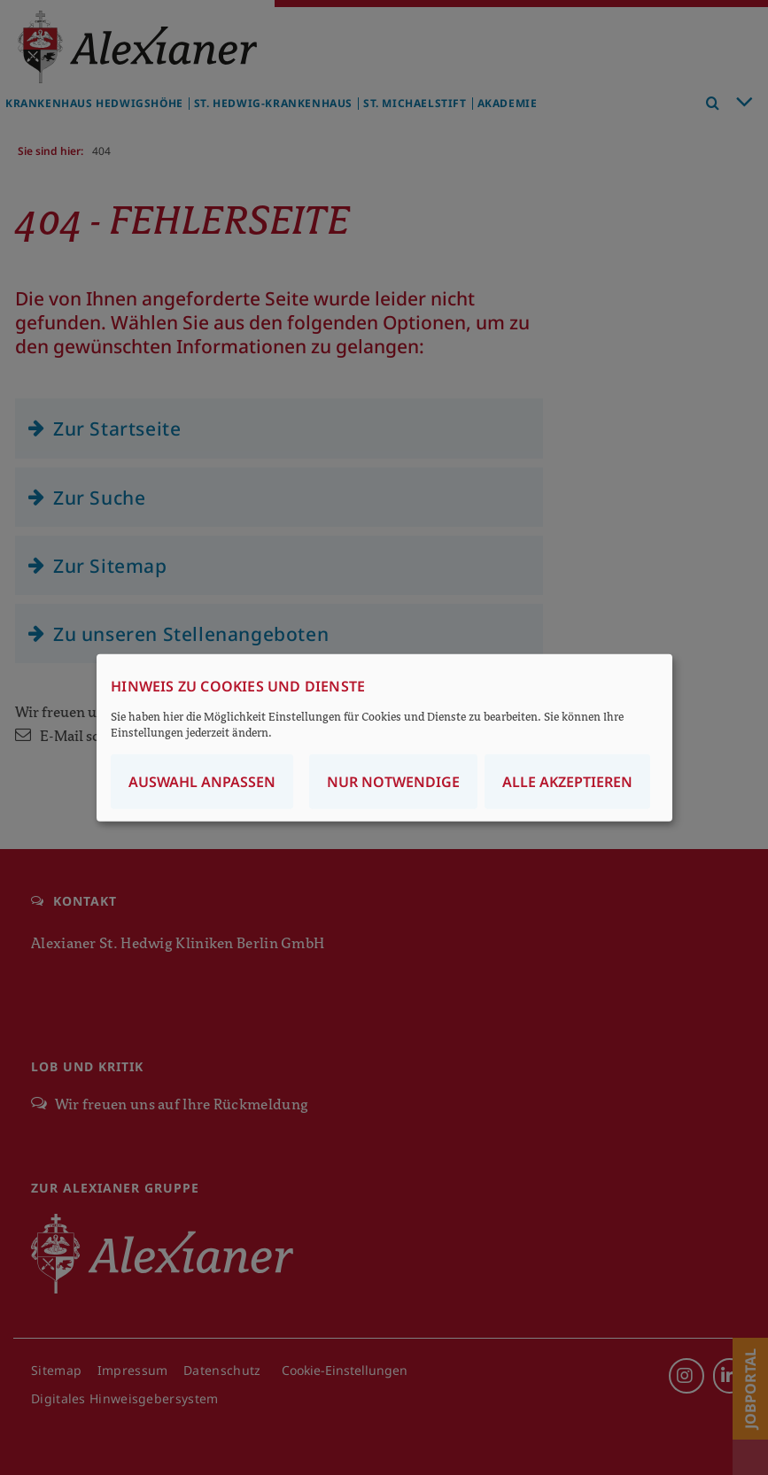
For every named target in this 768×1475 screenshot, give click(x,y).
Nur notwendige (393, 781)
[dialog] (384, 738)
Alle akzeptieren (567, 781)
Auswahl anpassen (201, 781)
